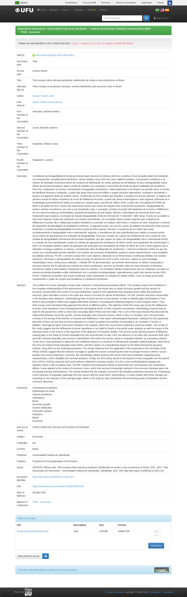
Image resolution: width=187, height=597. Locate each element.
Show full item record (28, 556)
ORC (91, 9)
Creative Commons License (62, 570)
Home (41, 9)
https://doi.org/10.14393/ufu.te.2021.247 (53, 477)
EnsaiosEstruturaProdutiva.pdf (32, 531)
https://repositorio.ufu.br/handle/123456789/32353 (58, 486)
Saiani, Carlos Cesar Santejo (47, 102)
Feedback (168, 592)
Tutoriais (79, 9)
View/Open (156, 545)
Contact (103, 9)
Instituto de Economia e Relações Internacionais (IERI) (120, 28)
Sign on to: (162, 18)
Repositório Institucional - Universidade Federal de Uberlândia (52, 28)
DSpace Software (115, 592)
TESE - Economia (30, 32)
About (66, 9)
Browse (54, 9)
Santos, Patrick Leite (43, 96)
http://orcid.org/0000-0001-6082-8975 (55, 55)
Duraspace (155, 592)
